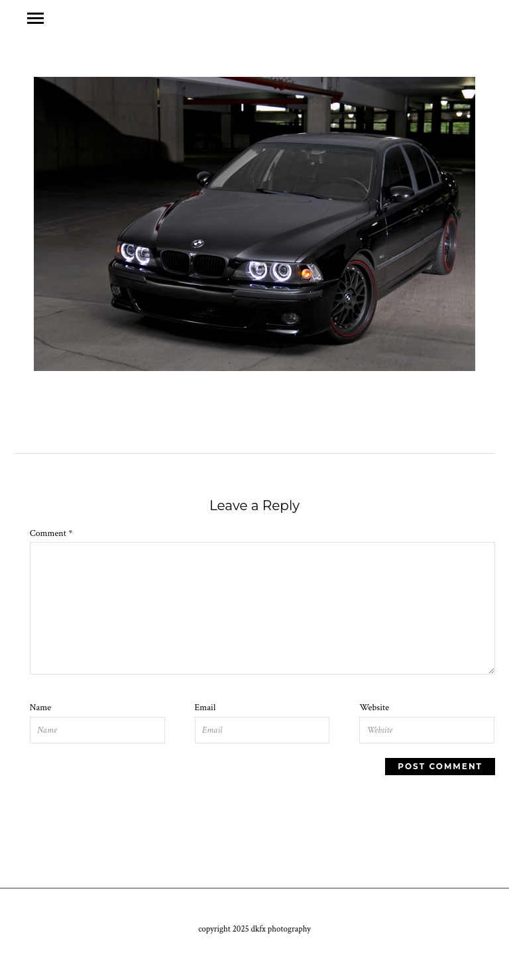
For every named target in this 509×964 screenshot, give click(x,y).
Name (40, 708)
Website (374, 708)
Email (205, 708)
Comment (51, 533)
